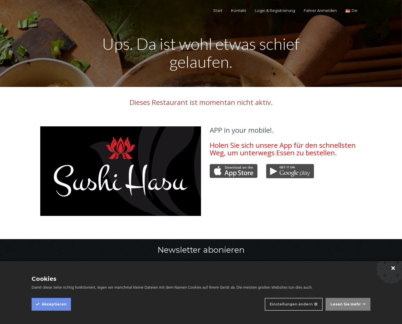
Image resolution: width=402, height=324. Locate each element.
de (351, 10)
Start (217, 10)
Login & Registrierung (275, 10)
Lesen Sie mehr (345, 304)
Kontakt (238, 10)
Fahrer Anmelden (320, 10)
